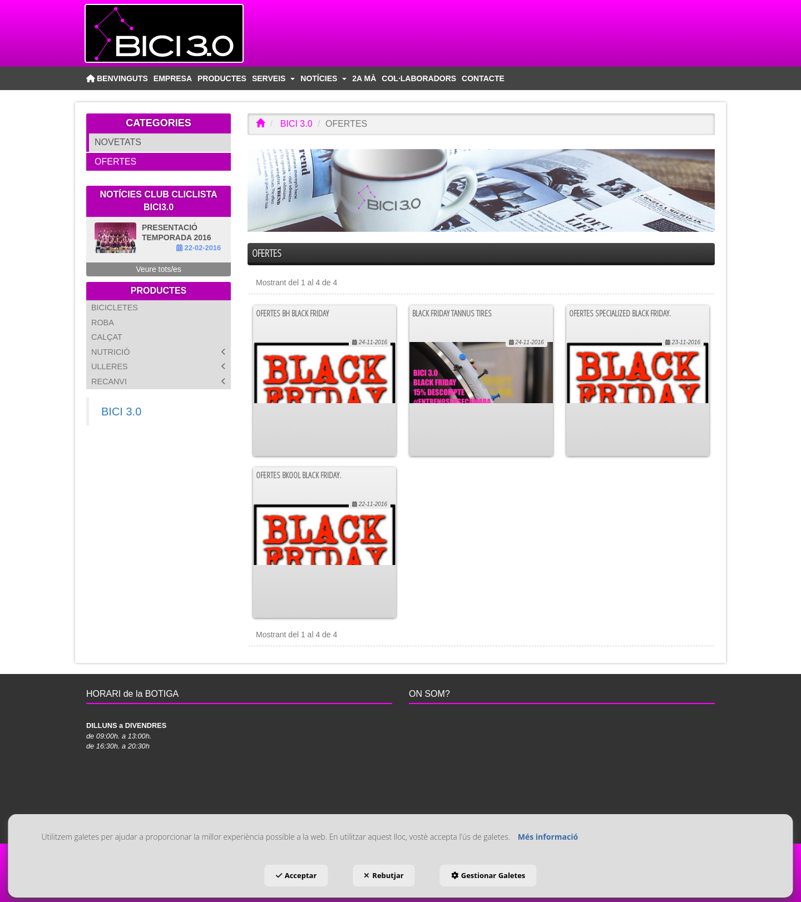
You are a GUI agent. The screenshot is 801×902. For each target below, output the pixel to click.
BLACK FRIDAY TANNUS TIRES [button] (452, 313)
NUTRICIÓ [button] (158, 352)
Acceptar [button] (296, 875)
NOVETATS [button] (118, 142)
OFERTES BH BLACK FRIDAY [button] (292, 313)
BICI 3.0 (121, 411)
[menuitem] (117, 78)
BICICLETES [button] (114, 307)
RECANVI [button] (158, 382)
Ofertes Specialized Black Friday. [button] (620, 313)
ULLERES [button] (158, 367)
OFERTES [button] (115, 161)
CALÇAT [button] (106, 337)
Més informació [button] (548, 836)
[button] (183, 33)
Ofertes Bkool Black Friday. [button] (298, 474)
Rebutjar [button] (383, 875)
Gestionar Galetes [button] (488, 875)
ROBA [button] (102, 322)
